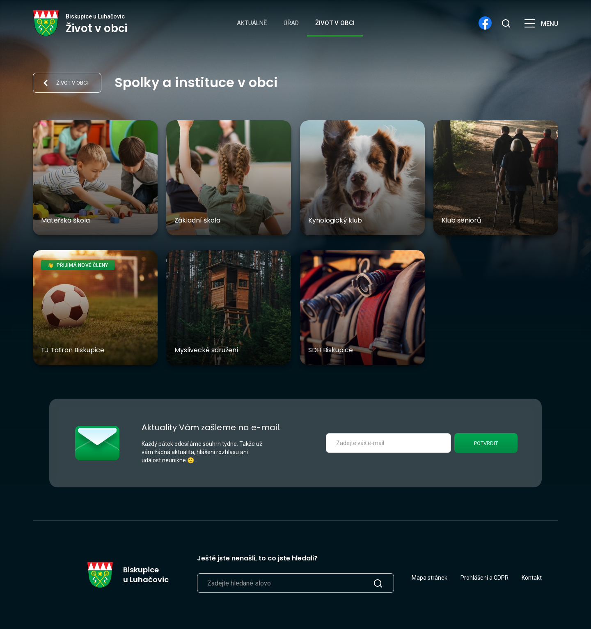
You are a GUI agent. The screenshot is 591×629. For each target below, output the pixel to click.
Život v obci (335, 23)
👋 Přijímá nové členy (78, 265)
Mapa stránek (429, 577)
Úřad (291, 23)
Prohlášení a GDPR (484, 577)
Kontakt (532, 577)
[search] (505, 23)
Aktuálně (252, 23)
